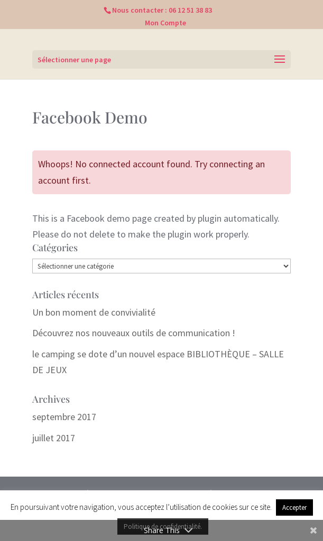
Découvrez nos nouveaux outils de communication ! (133, 333)
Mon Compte (165, 22)
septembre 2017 (64, 417)
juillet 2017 (53, 438)
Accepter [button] (294, 507)
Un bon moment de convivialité (93, 312)
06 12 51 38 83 (190, 10)
